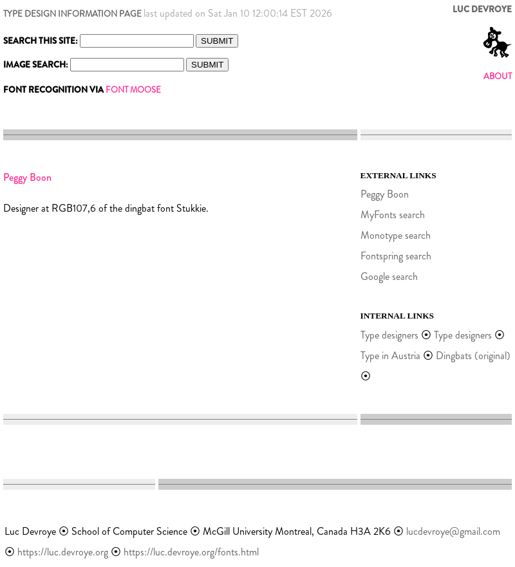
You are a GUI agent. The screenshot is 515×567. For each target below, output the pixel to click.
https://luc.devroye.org (62, 551)
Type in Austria (390, 355)
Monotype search (395, 235)
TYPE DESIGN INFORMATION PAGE (72, 14)
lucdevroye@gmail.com (453, 531)
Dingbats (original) (473, 355)
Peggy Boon (384, 194)
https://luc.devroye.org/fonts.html (191, 551)
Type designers (389, 335)
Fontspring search (395, 255)
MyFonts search (392, 214)
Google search (389, 276)
